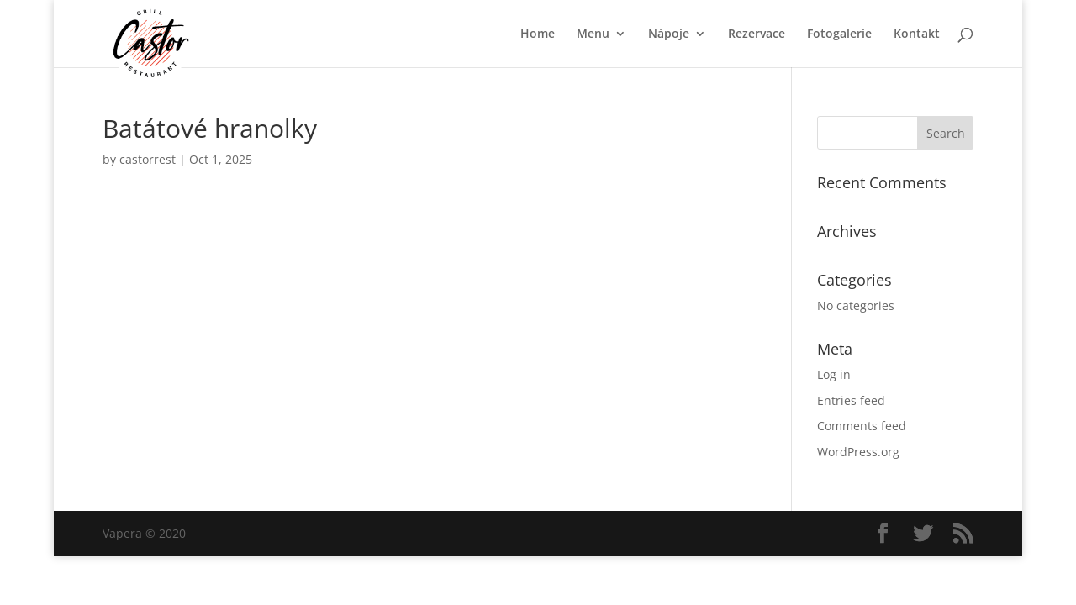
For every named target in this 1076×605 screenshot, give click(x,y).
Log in (834, 374)
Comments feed (861, 426)
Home (537, 34)
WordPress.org (858, 452)
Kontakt (917, 34)
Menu (593, 34)
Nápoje (668, 34)
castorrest (147, 159)
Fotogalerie (839, 34)
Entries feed (851, 400)
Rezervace (756, 34)
